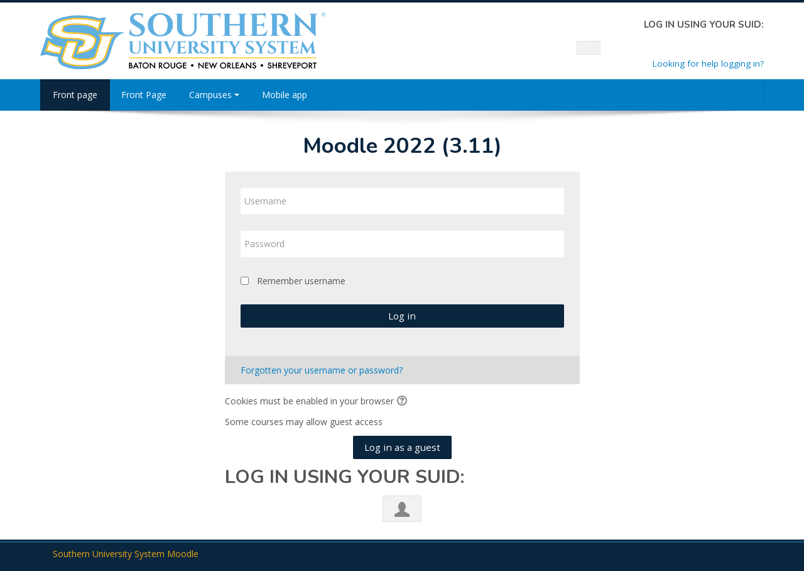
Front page (75, 95)
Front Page (143, 95)
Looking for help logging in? (708, 63)
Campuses (214, 95)
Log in (402, 315)
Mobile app (284, 95)
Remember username (301, 281)
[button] (403, 402)
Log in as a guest (402, 447)
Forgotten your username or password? (322, 370)
